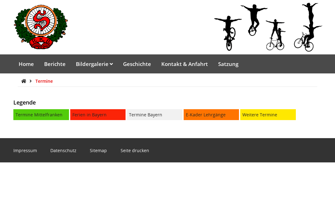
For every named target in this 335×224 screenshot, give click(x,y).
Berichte (55, 64)
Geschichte (137, 64)
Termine (44, 81)
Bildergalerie (94, 64)
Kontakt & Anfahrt (184, 64)
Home (26, 64)
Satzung (228, 64)
